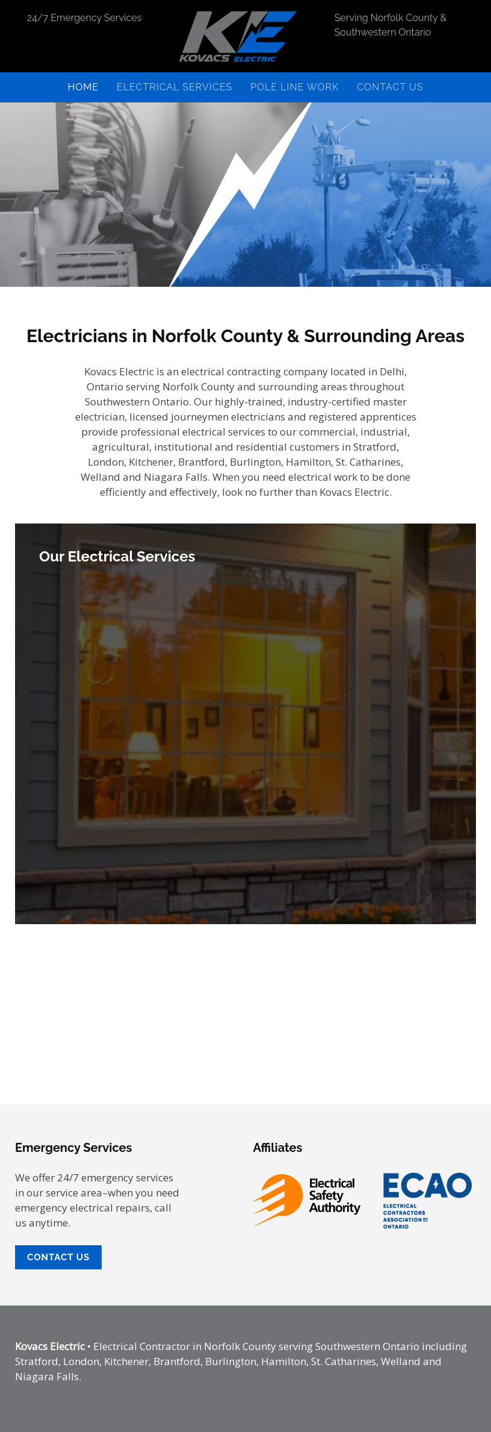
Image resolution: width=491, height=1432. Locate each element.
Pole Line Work (294, 87)
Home (83, 87)
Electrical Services (174, 87)
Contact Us (390, 87)
